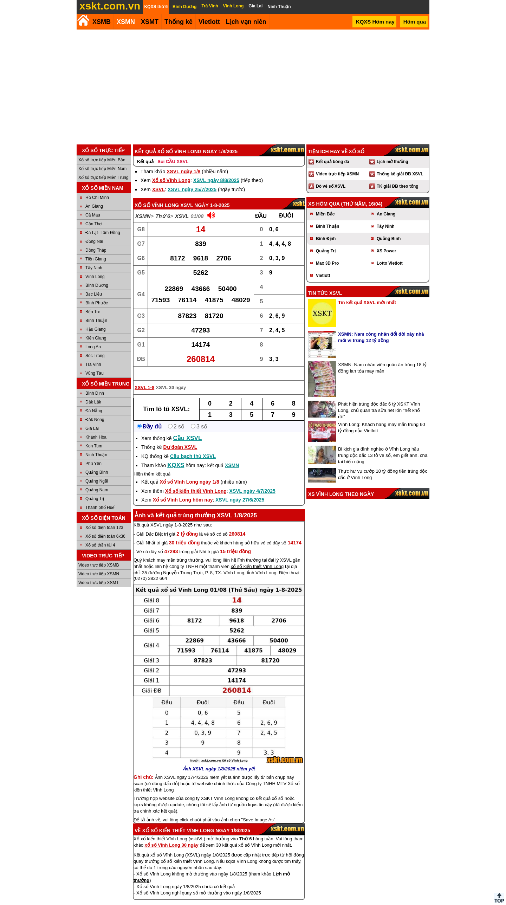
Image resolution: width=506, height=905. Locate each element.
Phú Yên (93, 454)
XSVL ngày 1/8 (183, 162)
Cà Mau (92, 205)
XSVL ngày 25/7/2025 (192, 180)
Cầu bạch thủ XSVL (193, 447)
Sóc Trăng (95, 346)
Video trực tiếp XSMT (98, 573)
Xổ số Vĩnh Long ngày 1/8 (189, 472)
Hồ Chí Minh (97, 188)
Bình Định (94, 383)
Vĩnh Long (95, 267)
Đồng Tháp (95, 240)
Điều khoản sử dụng (252, 902)
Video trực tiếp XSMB (98, 555)
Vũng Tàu (94, 363)
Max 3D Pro (327, 253)
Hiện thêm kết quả (152, 464)
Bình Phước (96, 293)
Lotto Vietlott (390, 253)
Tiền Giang (95, 249)
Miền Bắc (325, 204)
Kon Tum (93, 436)
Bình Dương (96, 275)
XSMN (126, 21)
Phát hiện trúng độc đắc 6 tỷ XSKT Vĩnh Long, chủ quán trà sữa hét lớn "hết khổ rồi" (379, 401)
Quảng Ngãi (96, 471)
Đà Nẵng (93, 401)
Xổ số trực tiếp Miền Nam (102, 159)
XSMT (149, 21)
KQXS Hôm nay (375, 22)
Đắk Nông (94, 410)
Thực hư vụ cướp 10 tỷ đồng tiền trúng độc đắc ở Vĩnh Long (382, 465)
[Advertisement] (253, 82)
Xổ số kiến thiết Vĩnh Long (196, 481)
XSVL (158, 180)
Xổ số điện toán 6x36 (105, 526)
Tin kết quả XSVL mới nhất (367, 293)
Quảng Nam (96, 480)
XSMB (101, 21)
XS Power (386, 241)
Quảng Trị (94, 489)
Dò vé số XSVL (330, 176)
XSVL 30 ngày (171, 378)
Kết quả (145, 152)
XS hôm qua (324, 194)
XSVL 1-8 (144, 378)
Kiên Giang (95, 328)
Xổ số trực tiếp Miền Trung (103, 168)
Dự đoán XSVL (180, 437)
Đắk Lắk (93, 392)
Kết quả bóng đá (332, 152)
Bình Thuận (96, 311)
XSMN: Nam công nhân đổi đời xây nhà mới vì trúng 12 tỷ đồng (381, 328)
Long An (93, 337)
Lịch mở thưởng (392, 152)
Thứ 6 (162, 206)
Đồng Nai (94, 232)
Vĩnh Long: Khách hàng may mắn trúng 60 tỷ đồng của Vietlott (381, 418)
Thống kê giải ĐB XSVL (400, 164)
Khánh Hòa (95, 427)
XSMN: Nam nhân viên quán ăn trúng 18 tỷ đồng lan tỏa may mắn (382, 358)
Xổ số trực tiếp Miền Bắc (101, 150)
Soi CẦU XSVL (172, 152)
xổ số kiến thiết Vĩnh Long (257, 557)
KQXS (175, 455)
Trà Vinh (93, 355)
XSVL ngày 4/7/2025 (252, 481)
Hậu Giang (95, 319)
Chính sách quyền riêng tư (299, 902)
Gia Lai (92, 418)
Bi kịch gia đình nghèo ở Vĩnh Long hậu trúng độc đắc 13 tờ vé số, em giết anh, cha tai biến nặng (382, 446)
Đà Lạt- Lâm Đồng (102, 223)
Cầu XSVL (187, 428)
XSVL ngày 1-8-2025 (204, 196)
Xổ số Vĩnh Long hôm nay (183, 490)
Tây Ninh (93, 258)
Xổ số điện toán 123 (104, 518)
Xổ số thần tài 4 (100, 535)
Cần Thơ (93, 214)
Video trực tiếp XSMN (98, 564)
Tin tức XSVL (325, 283)
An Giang (94, 196)
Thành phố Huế (100, 498)
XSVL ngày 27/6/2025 (239, 490)
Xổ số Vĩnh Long (171, 171)
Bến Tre (92, 302)
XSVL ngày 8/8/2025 (216, 171)
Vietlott (323, 266)
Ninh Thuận (96, 445)
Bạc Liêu (93, 284)
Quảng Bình (96, 462)
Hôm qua (414, 22)
